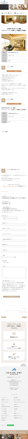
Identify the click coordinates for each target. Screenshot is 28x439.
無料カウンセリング (18, 415)
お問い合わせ (3, 417)
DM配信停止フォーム (18, 417)
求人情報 (3, 420)
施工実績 (15, 397)
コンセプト (3, 397)
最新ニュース (16, 413)
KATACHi (15, 404)
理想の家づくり (17, 406)
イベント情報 (3, 413)
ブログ (15, 411)
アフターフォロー (4, 402)
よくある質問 (3, 411)
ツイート (25, 308)
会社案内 (15, 408)
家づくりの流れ (17, 399)
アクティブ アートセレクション (20, 402)
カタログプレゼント (5, 415)
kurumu (2, 404)
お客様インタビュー (5, 399)
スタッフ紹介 (3, 408)
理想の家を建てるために (6, 406)
